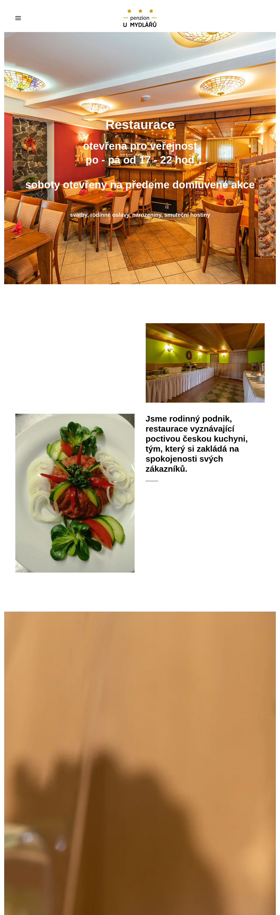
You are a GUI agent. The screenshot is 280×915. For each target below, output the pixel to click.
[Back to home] (140, 18)
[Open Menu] (18, 18)
